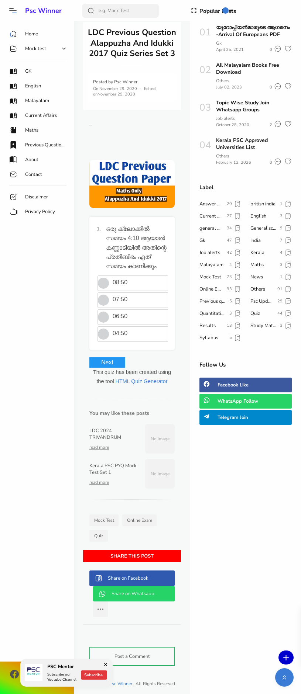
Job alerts (225, 118)
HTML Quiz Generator (142, 381)
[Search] (120, 11)
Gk (219, 43)
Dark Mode (216, 10)
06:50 (120, 316)
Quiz (98, 536)
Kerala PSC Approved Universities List (242, 144)
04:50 (120, 333)
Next (107, 362)
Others (222, 81)
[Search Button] (91, 11)
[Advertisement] (245, 488)
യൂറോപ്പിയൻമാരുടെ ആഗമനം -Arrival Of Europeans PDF (253, 31)
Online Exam (139, 520)
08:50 (120, 282)
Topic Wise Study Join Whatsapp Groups (242, 106)
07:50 (120, 299)
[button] (13, 10)
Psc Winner (43, 10)
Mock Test (104, 520)
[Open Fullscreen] (193, 10)
